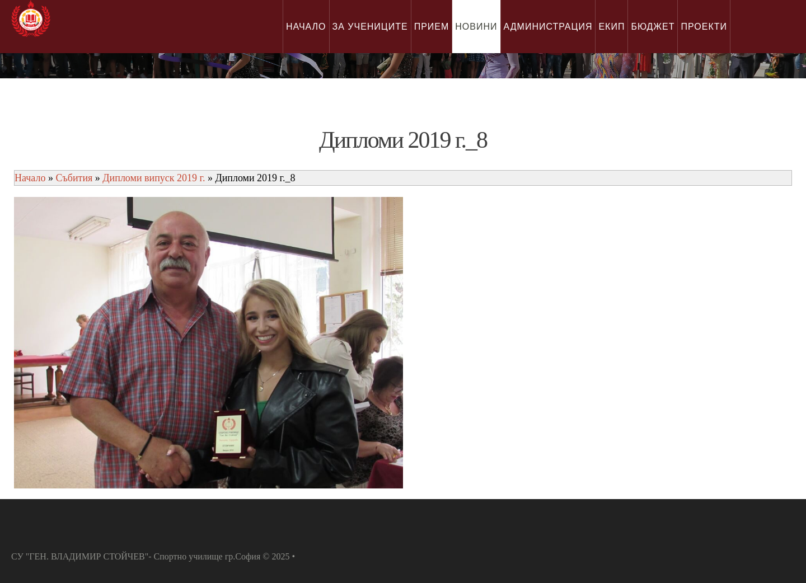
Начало (30, 178)
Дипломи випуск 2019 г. (153, 178)
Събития (73, 178)
